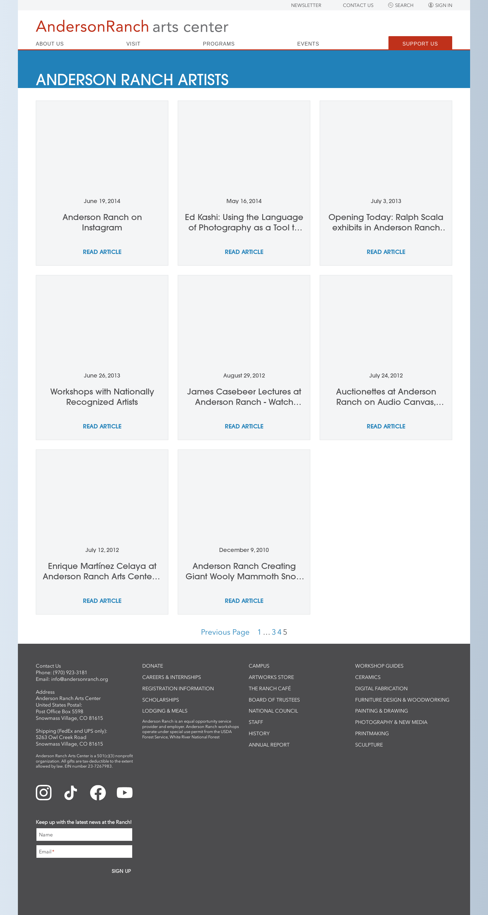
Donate (152, 666)
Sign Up (121, 871)
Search (404, 5)
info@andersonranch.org (79, 679)
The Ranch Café (270, 688)
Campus (259, 666)
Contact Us (358, 5)
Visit (133, 44)
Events (308, 44)
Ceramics (368, 677)
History (259, 733)
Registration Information (178, 688)
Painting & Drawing (381, 711)
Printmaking (372, 733)
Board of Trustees (274, 700)
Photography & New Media (391, 722)
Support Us (420, 44)
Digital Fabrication (381, 688)
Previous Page (225, 632)
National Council (273, 711)
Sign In (443, 5)
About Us (50, 44)
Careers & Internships (171, 677)
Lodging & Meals (164, 711)
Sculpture (369, 744)
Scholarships (160, 700)
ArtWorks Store (271, 677)
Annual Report (269, 744)
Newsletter (306, 5)
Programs (219, 44)
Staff (256, 722)
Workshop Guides (379, 666)
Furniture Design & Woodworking (402, 700)
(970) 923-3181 (70, 672)
